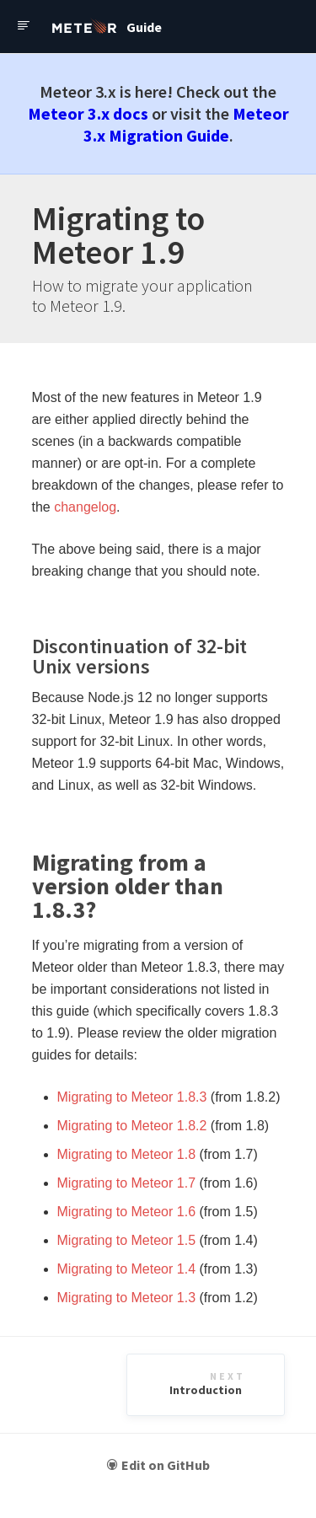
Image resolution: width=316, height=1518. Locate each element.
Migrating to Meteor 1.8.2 (132, 1125)
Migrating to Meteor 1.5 (126, 1240)
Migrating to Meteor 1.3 (126, 1297)
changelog (85, 507)
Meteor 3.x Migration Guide (186, 124)
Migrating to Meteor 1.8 (126, 1154)
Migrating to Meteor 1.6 (126, 1211)
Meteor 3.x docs (88, 113)
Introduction (207, 1383)
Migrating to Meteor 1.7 (126, 1183)
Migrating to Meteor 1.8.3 (132, 1097)
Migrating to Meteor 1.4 (126, 1269)
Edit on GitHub (158, 1464)
